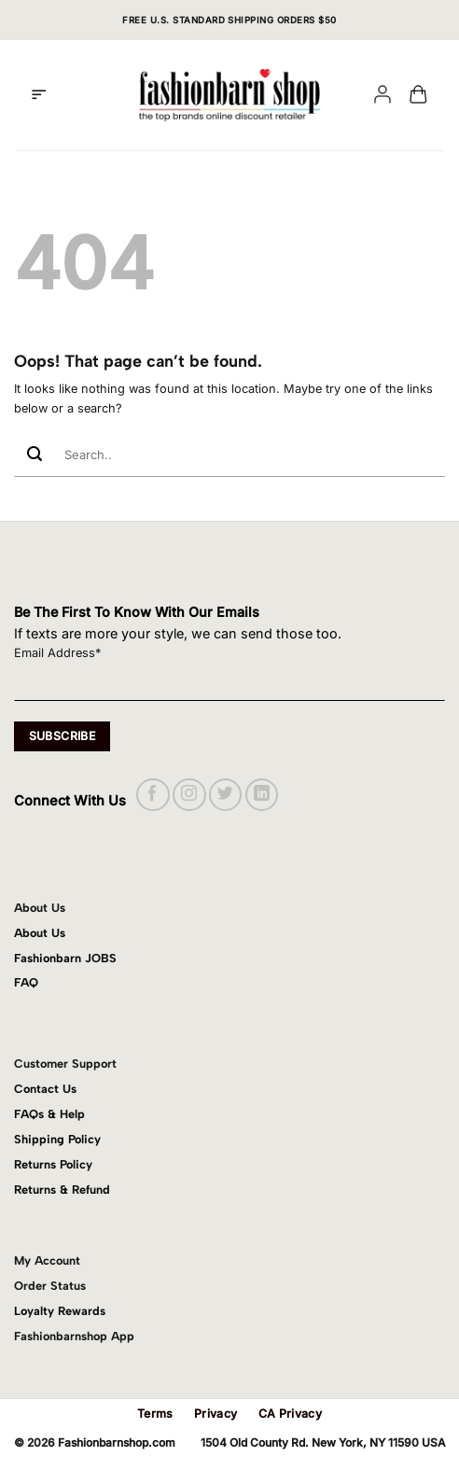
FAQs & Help (49, 1114)
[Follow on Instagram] (189, 794)
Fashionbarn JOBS (65, 958)
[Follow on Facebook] (152, 794)
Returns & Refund (62, 1190)
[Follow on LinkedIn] (261, 794)
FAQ (26, 982)
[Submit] (34, 455)
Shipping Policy (57, 1139)
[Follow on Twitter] (225, 794)
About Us (39, 933)
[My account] (382, 96)
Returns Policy (53, 1164)
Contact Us (45, 1089)
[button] (39, 95)
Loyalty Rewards (59, 1311)
